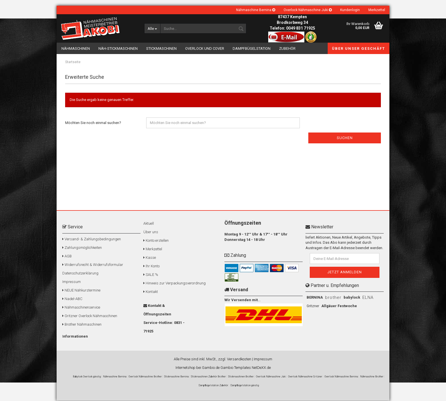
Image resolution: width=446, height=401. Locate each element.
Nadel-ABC (72, 299)
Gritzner (313, 306)
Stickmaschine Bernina (176, 376)
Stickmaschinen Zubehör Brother (208, 376)
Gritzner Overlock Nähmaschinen (89, 316)
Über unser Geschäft (358, 48)
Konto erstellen (156, 241)
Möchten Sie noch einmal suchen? (93, 123)
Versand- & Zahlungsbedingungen (91, 239)
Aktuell (148, 224)
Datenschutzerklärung (80, 273)
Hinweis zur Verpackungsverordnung (174, 283)
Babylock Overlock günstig (87, 376)
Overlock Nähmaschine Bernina (341, 376)
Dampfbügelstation (252, 48)
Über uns (150, 232)
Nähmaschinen (75, 48)
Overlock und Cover (204, 48)
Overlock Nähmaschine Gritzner (305, 376)
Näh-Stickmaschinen (118, 48)
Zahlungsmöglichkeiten (82, 248)
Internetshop (185, 368)
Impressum (71, 282)
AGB (67, 256)
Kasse (149, 258)
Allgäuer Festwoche (339, 306)
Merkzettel (376, 10)
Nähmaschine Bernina (255, 10)
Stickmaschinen (161, 48)
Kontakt (150, 292)
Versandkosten (239, 359)
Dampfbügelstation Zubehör (213, 385)
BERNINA (315, 297)
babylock (352, 297)
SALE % (150, 275)
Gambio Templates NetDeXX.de (245, 368)
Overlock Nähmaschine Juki (308, 10)
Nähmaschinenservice (81, 307)
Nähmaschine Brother (371, 376)
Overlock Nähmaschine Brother (145, 376)
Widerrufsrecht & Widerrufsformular (92, 265)
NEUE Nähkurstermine (81, 290)
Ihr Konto (151, 266)
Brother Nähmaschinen (82, 325)
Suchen (345, 138)
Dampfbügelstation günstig (244, 385)
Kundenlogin (350, 10)
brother (333, 297)
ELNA (367, 297)
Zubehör (287, 48)
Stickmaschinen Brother (241, 376)
